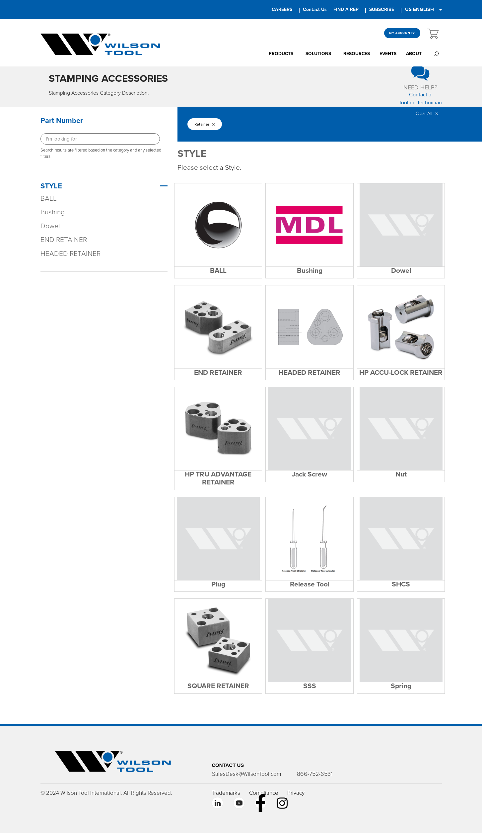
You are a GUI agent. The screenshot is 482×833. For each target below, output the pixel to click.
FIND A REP (346, 9)
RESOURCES (356, 53)
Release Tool (309, 584)
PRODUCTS (281, 53)
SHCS (401, 584)
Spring (401, 685)
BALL (48, 199)
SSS (309, 685)
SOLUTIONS (318, 53)
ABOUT (414, 53)
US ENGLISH (419, 9)
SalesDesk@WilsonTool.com (246, 773)
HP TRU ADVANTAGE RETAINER (218, 478)
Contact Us (315, 9)
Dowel (50, 226)
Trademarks (226, 792)
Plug (218, 584)
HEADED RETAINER (70, 254)
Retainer (204, 124)
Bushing (52, 213)
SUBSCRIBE (381, 9)
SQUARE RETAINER (218, 685)
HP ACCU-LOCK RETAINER (401, 372)
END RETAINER (63, 240)
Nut (401, 474)
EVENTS (387, 53)
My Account (402, 33)
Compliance (263, 792)
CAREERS (282, 9)
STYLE (51, 186)
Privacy (296, 792)
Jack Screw (309, 474)
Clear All (427, 114)
